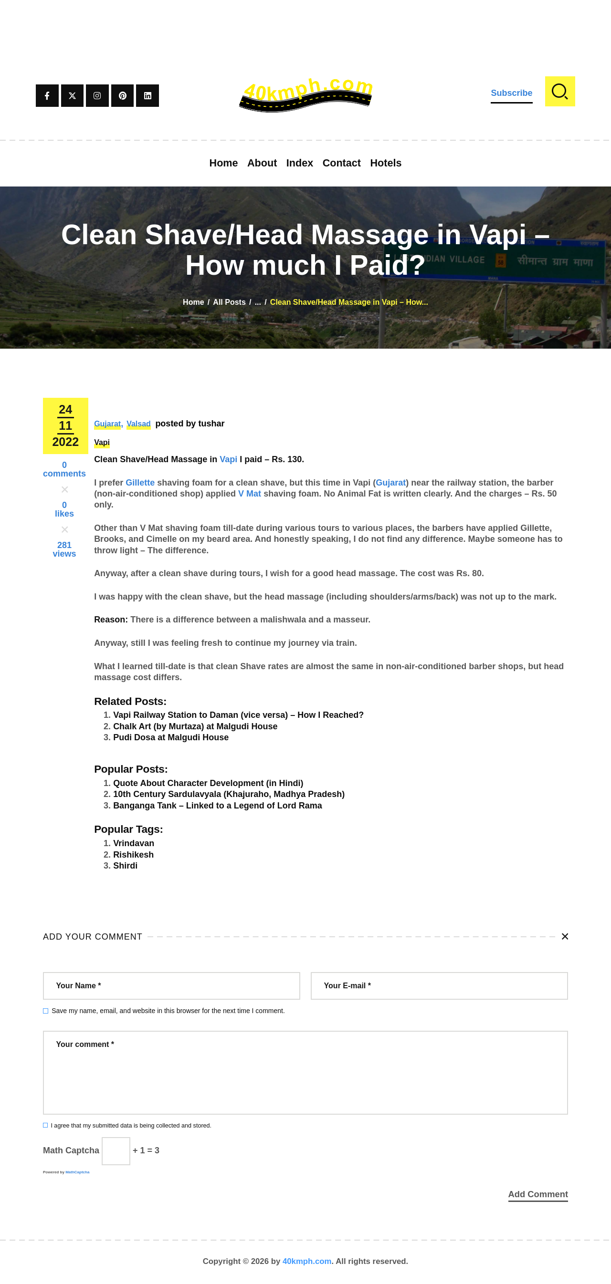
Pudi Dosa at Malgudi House (171, 737)
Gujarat (107, 424)
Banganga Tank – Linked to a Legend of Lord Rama (217, 805)
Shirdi (125, 865)
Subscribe (511, 93)
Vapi (102, 442)
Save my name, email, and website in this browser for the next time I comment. (168, 1010)
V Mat (249, 493)
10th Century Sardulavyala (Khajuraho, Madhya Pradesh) (229, 794)
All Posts (229, 302)
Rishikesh (133, 854)
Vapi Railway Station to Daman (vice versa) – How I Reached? (238, 715)
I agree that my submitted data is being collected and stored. (131, 1125)
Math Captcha (71, 1150)
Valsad (138, 424)
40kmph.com (307, 1262)
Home (193, 302)
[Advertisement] (305, 21)
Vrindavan (133, 843)
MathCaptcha (77, 1172)
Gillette (140, 482)
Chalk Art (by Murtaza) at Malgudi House (195, 726)
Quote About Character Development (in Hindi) (208, 783)
